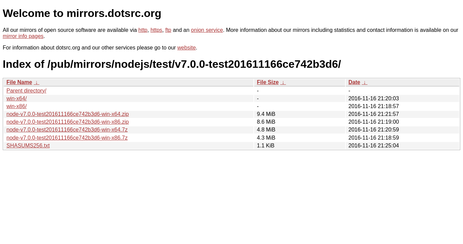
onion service (207, 30)
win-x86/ (16, 106)
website (186, 47)
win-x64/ (16, 98)
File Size (268, 82)
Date (354, 82)
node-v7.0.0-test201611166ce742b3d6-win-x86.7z (67, 138)
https (156, 30)
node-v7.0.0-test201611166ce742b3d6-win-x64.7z (67, 130)
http (142, 30)
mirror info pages (23, 36)
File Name (19, 82)
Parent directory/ (26, 91)
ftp (168, 30)
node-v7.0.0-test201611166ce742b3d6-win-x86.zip (67, 122)
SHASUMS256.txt (28, 145)
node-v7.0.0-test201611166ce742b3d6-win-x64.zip (67, 114)
